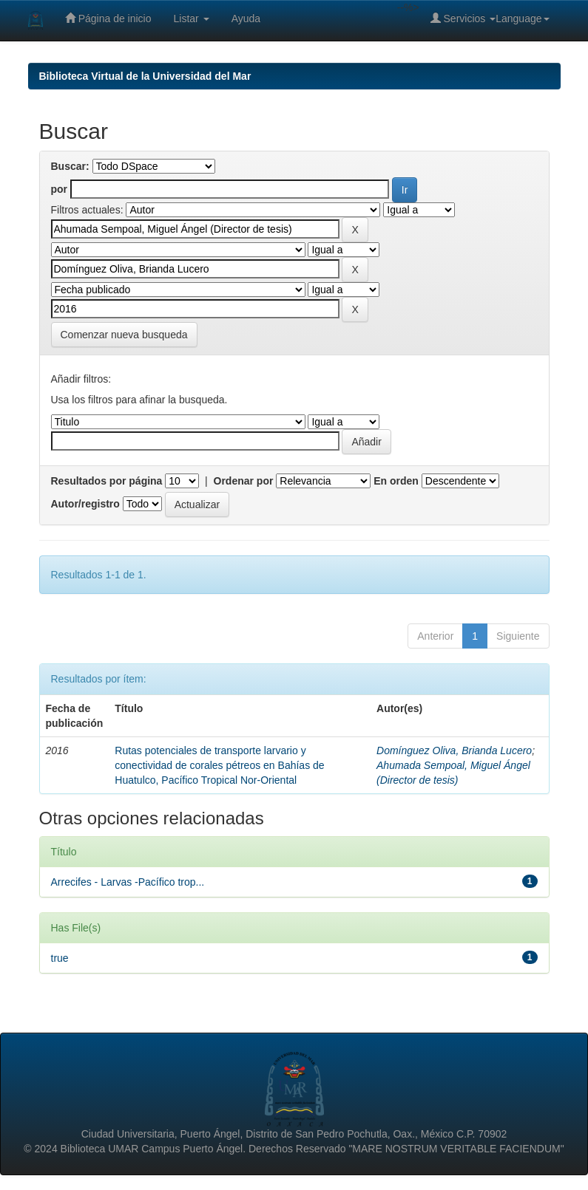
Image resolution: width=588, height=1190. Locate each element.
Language (522, 18)
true (60, 958)
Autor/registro (85, 504)
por (59, 189)
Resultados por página (107, 481)
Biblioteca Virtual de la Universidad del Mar (145, 76)
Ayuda (246, 18)
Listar (191, 18)
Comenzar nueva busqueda (124, 335)
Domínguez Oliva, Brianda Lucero (454, 750)
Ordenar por (244, 481)
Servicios (463, 18)
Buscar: (70, 166)
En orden (396, 481)
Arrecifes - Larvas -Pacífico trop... (128, 882)
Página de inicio (108, 18)
